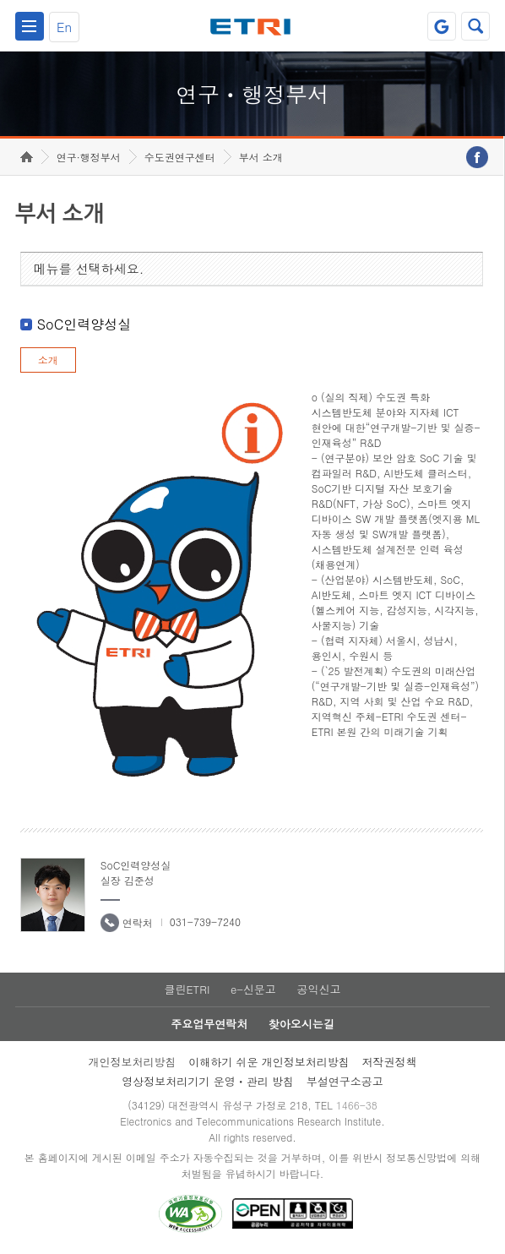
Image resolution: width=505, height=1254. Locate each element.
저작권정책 (389, 1062)
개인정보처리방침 (132, 1062)
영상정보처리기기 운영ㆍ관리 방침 (208, 1081)
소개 (48, 359)
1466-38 (356, 1105)
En (64, 26)
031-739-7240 (205, 921)
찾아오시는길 (301, 1024)
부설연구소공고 (345, 1081)
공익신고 (319, 989)
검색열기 (475, 26)
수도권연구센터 (179, 157)
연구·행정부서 (89, 157)
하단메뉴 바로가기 (0, 0)
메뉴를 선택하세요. (89, 268)
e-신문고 (253, 989)
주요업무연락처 (209, 1024)
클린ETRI (186, 989)
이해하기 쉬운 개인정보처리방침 (269, 1062)
